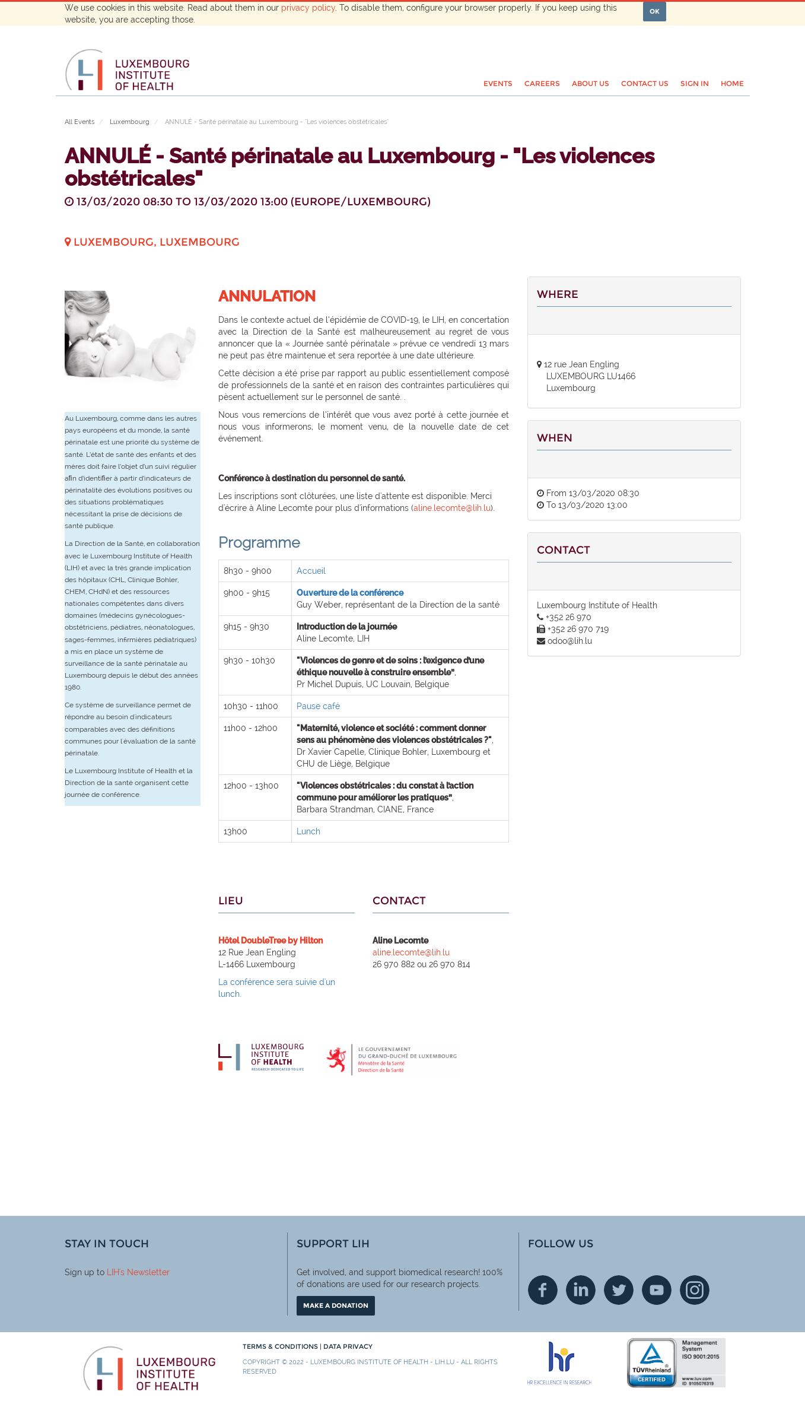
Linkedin (581, 1290)
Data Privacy (348, 1346)
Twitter (619, 1290)
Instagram (694, 1290)
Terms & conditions (281, 1346)
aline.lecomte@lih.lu (452, 508)
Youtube (657, 1290)
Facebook (543, 1290)
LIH (113, 1272)
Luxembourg (129, 122)
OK (655, 11)
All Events (79, 122)
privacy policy (308, 7)
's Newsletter (144, 1272)
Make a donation (335, 1305)
